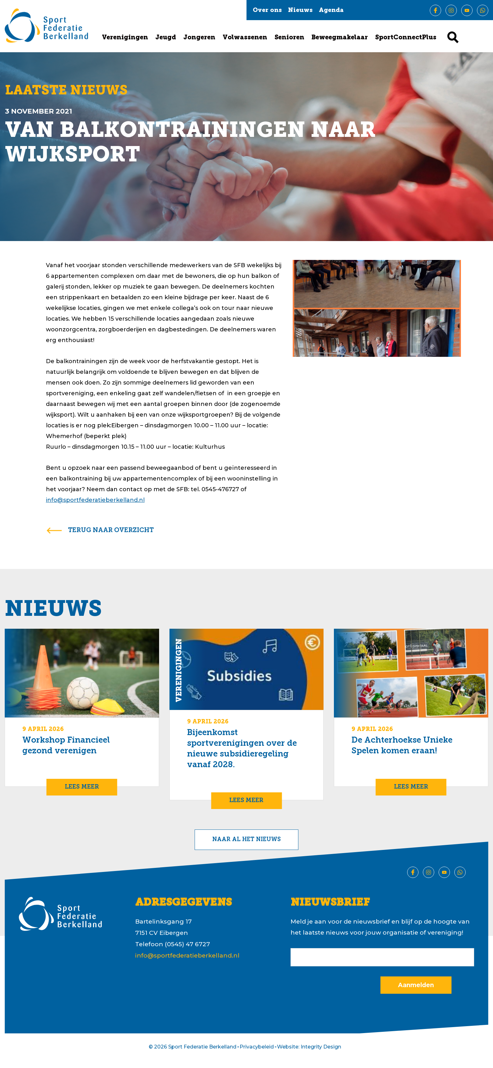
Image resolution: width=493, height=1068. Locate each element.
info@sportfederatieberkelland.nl (95, 500)
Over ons (267, 11)
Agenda (331, 11)
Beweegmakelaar (340, 38)
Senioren (289, 38)
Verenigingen (125, 38)
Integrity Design (321, 1047)
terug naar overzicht (111, 530)
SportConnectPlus (405, 38)
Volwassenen (245, 38)
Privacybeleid (257, 1047)
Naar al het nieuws (246, 840)
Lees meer (82, 787)
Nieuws (300, 11)
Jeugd (165, 38)
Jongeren (199, 38)
